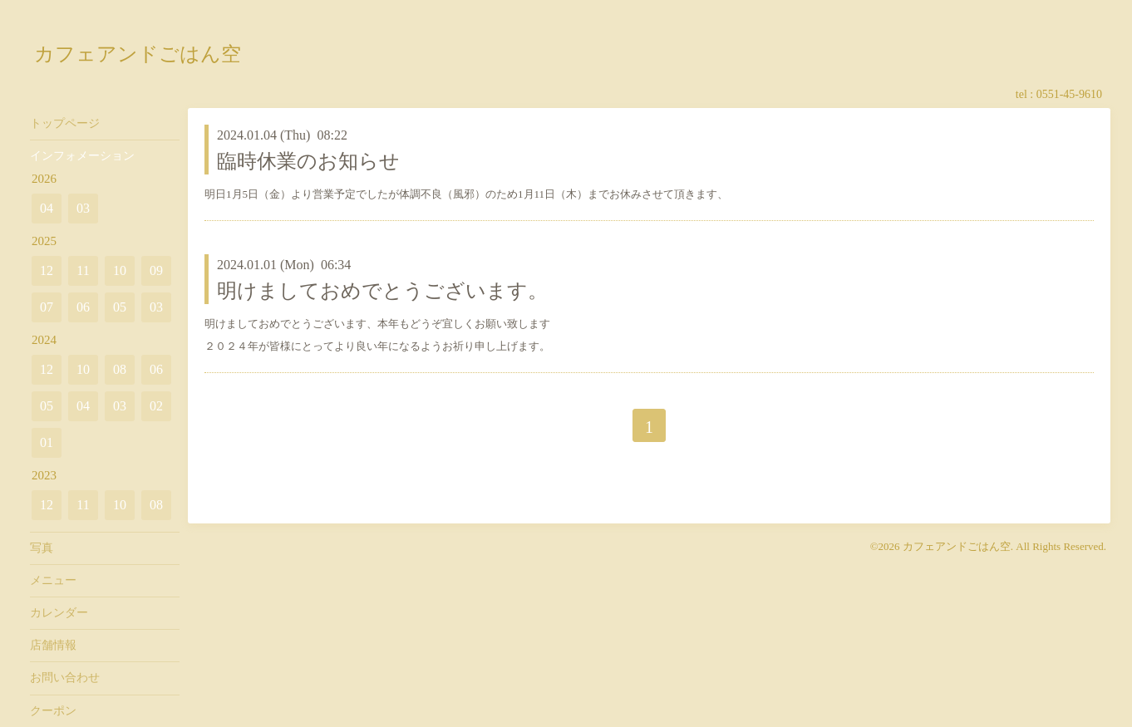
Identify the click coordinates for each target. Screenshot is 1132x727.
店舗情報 (53, 645)
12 (46, 270)
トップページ (65, 123)
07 (46, 307)
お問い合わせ (65, 677)
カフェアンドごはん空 (137, 53)
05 (119, 307)
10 (119, 270)
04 (46, 208)
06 (83, 307)
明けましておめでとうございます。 (382, 291)
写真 (41, 548)
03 (83, 208)
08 (119, 369)
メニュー (53, 580)
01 (46, 442)
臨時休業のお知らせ (308, 161)
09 (156, 270)
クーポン (53, 711)
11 (82, 270)
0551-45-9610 (1069, 94)
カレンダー (59, 613)
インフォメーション (82, 156)
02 (156, 406)
